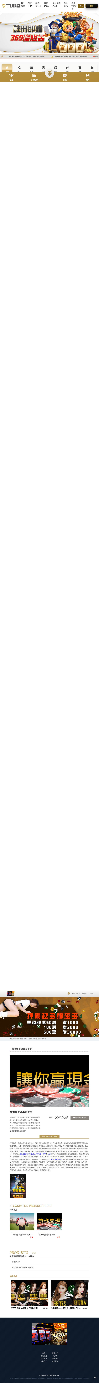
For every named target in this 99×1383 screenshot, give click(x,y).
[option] (49, 1017)
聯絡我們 (55, 1358)
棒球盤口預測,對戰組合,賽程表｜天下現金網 (35, 1154)
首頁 (43, 1353)
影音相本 (44, 1358)
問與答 (55, 1356)
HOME (84, 993)
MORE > (45, 1308)
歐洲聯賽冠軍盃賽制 (49, 1136)
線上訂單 (55, 1361)
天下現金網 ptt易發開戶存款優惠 (24, 1308)
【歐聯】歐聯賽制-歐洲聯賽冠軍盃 (25, 1235)
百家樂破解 (16, 1262)
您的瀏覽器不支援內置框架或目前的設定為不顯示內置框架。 (49, 41)
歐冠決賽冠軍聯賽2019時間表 (22, 1267)
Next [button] (95, 1017)
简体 (91, 993)
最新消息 (44, 1356)
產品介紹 (55, 1353)
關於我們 (44, 1361)
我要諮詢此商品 (79, 1118)
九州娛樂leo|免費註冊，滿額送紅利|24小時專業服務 (66, 1308)
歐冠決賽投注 (56, 1159)
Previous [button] (3, 1017)
